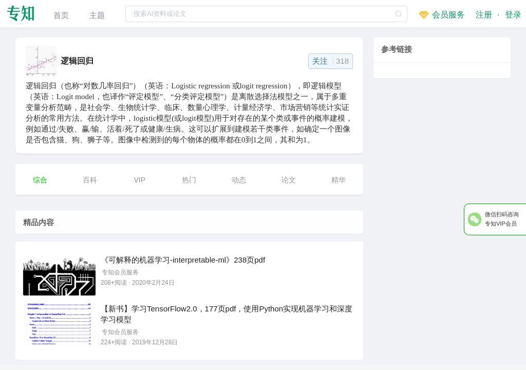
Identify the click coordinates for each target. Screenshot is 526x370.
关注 (330, 61)
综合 (40, 180)
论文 (288, 180)
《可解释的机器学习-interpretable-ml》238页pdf (183, 259)
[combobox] (266, 13)
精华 (338, 180)
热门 (189, 180)
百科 (90, 180)
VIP (139, 180)
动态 (239, 180)
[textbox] (266, 14)
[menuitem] (61, 13)
